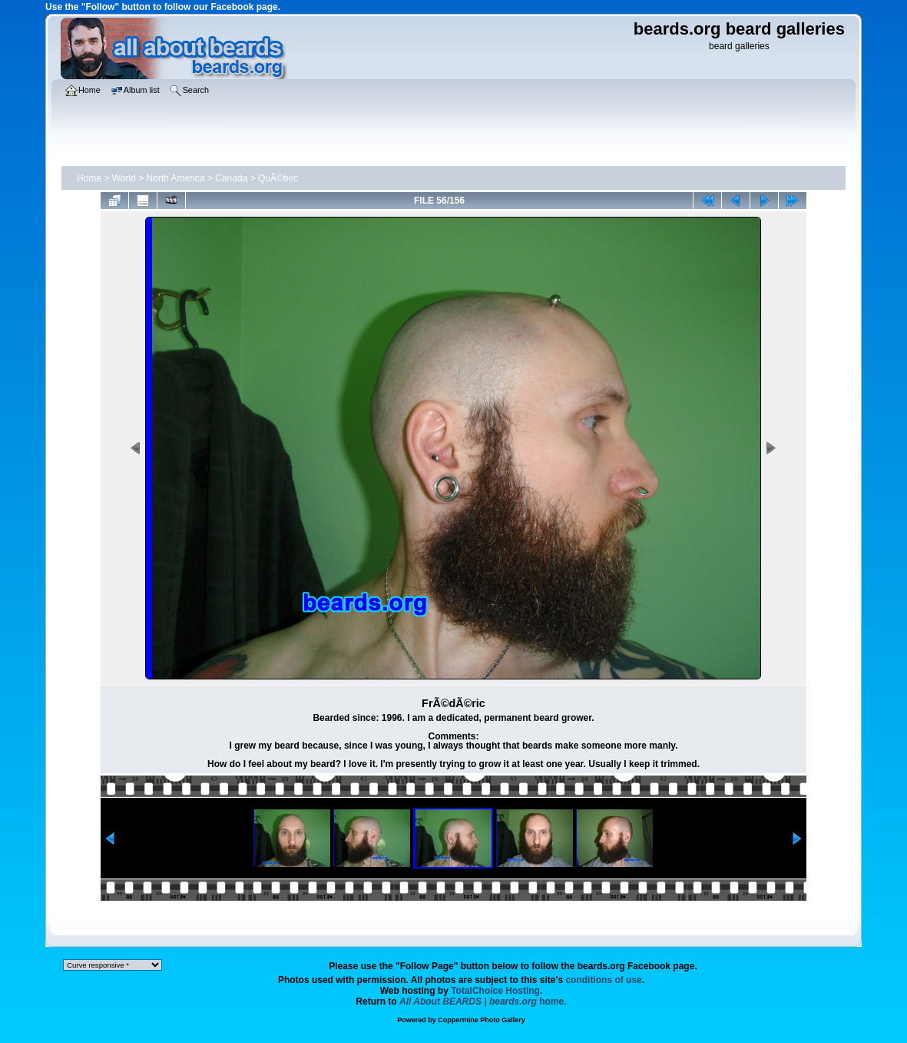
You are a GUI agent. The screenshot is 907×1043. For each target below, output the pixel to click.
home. (483, 1001)
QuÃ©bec (278, 178)
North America (176, 178)
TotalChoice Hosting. (496, 990)
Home (89, 178)
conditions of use (603, 980)
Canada (231, 178)
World (124, 178)
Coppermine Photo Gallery (481, 1020)
